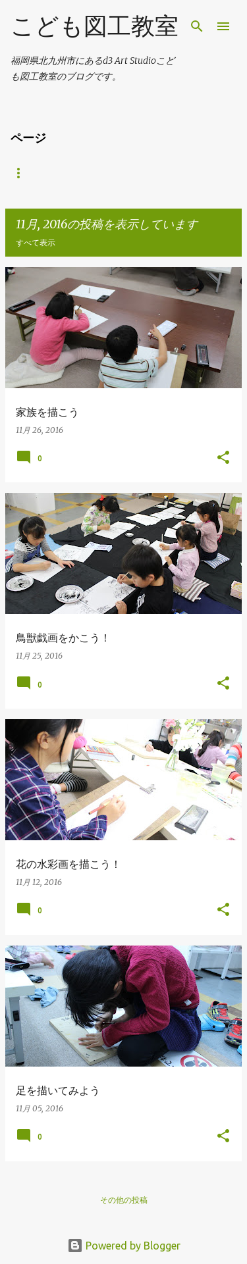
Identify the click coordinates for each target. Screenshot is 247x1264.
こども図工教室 (94, 25)
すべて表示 (35, 242)
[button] (223, 458)
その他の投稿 (124, 1200)
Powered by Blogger (123, 1245)
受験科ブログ (135, 172)
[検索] (197, 26)
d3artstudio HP (47, 172)
